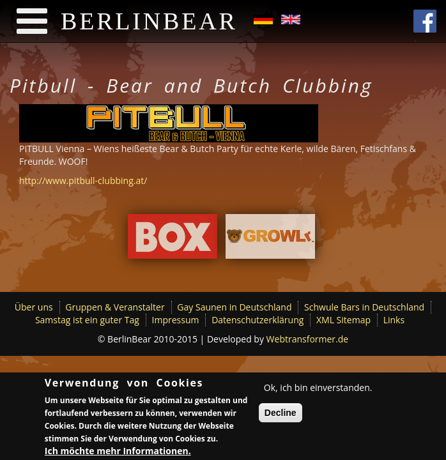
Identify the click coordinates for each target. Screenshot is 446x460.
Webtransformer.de (307, 339)
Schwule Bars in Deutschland (364, 307)
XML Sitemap (343, 320)
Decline (280, 414)
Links (393, 320)
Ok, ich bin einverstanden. (318, 389)
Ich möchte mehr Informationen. (118, 452)
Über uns (34, 307)
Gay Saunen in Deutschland (234, 307)
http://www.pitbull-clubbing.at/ (83, 180)
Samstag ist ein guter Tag (87, 320)
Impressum (175, 320)
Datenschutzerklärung (257, 320)
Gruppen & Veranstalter (114, 307)
